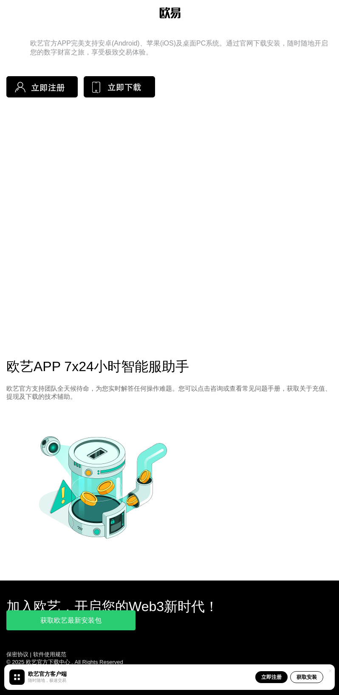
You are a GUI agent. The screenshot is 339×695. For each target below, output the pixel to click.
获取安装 (307, 677)
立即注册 (271, 677)
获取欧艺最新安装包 (71, 620)
